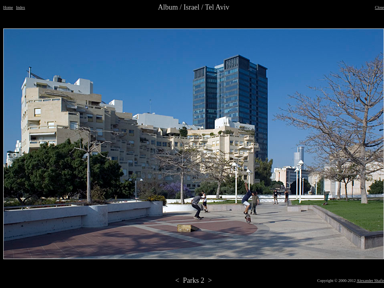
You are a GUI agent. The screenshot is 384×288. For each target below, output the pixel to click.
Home (8, 7)
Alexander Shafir (370, 280)
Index (20, 7)
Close (379, 7)
